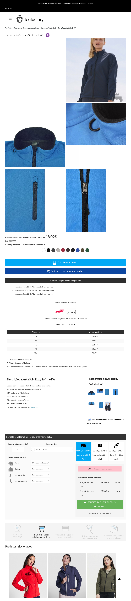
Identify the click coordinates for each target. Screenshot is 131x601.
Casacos (44, 28)
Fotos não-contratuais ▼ (65, 324)
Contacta (7, 8)
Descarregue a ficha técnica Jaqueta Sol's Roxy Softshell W (105, 421)
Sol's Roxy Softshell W (66, 28)
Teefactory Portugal (13, 28)
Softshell (52, 28)
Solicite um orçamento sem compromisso (100, 504)
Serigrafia (34, 407)
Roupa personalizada (31, 28)
